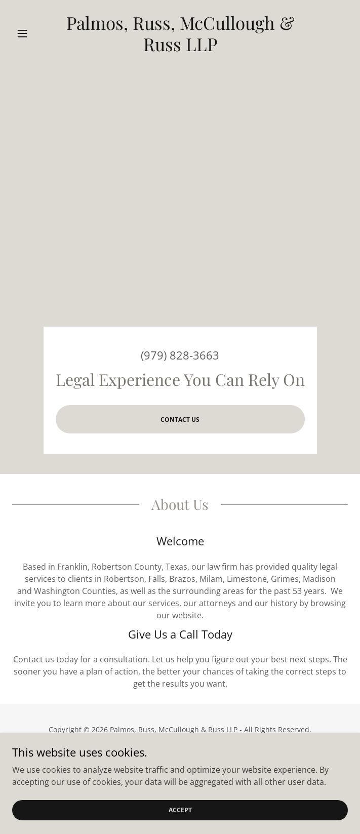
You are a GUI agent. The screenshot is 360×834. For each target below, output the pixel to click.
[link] (179, 33)
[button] (37, 33)
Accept (180, 810)
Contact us (180, 419)
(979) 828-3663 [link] (180, 355)
